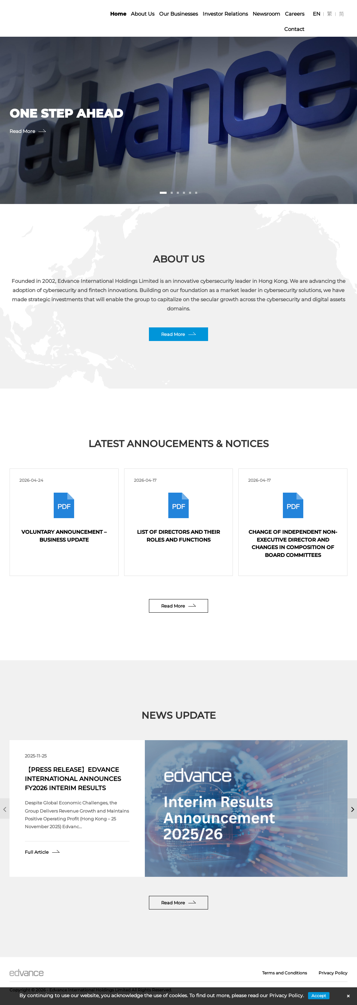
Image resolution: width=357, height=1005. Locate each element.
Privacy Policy (333, 972)
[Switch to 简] (341, 13)
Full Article (37, 852)
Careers (294, 14)
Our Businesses (178, 14)
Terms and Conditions (284, 972)
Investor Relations (225, 14)
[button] (163, 193)
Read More (14, 131)
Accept (318, 995)
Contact (294, 29)
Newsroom (266, 14)
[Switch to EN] (316, 13)
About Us (142, 14)
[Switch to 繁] (330, 13)
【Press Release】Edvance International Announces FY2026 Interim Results (73, 779)
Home (118, 14)
